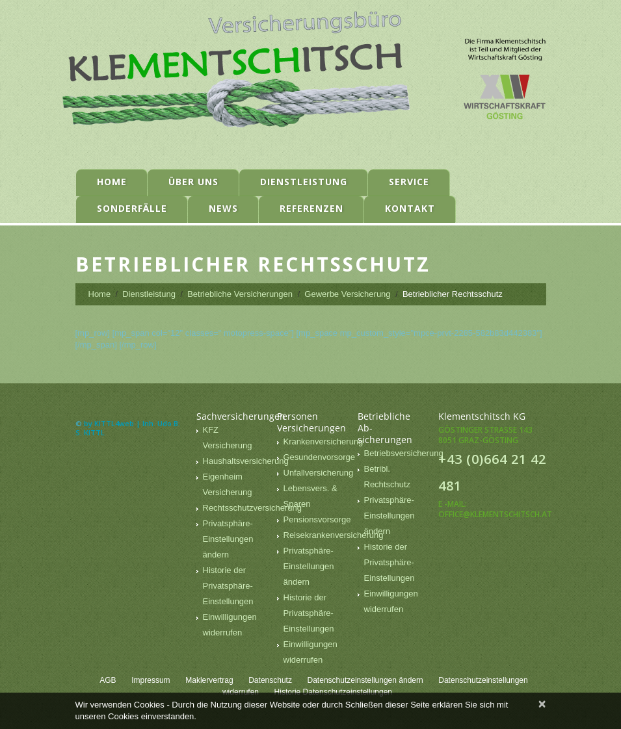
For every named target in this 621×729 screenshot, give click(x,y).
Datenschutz (270, 680)
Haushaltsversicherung (246, 461)
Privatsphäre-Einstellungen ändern (228, 538)
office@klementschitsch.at (495, 514)
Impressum (150, 680)
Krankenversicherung (323, 441)
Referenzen (311, 208)
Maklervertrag (209, 680)
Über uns (193, 181)
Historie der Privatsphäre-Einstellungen (228, 585)
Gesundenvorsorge (320, 457)
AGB (107, 680)
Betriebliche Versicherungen (240, 294)
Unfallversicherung (319, 473)
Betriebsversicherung (403, 453)
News (223, 208)
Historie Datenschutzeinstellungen (333, 692)
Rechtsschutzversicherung (252, 508)
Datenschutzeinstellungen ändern (365, 680)
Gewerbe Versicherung (347, 294)
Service (409, 181)
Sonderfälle (132, 208)
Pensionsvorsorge (317, 519)
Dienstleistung (303, 181)
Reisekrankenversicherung (334, 535)
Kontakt (410, 208)
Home (112, 181)
